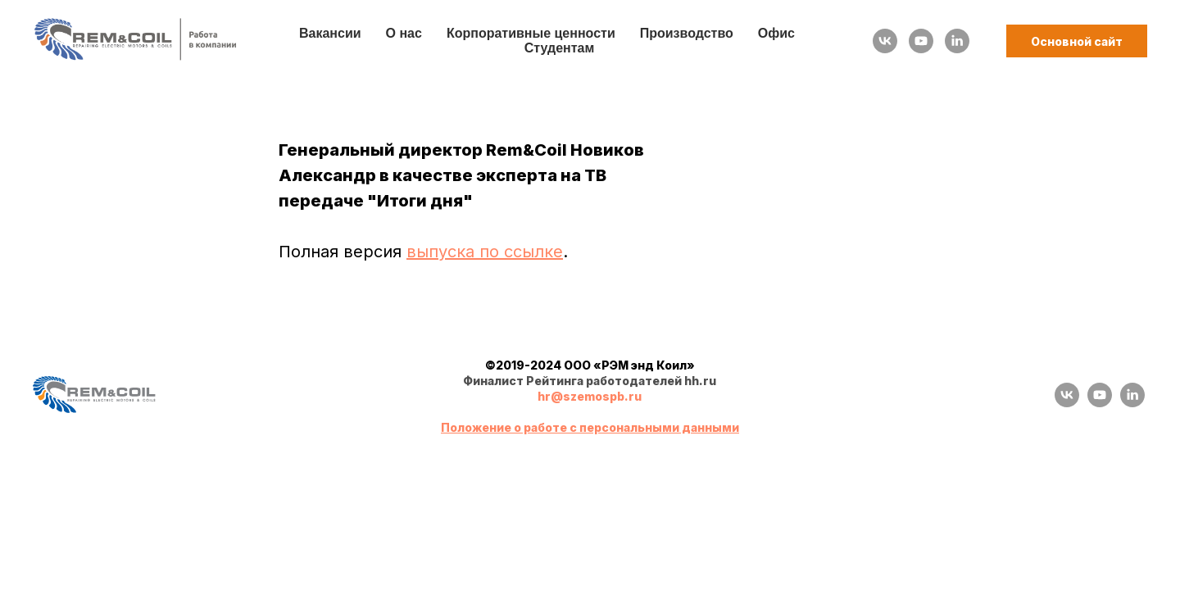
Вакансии (330, 33)
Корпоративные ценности (531, 33)
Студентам (559, 48)
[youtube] (921, 41)
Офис (776, 33)
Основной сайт (1077, 41)
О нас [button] (404, 33)
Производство (686, 33)
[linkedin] (957, 41)
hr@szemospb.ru (590, 396)
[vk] (885, 41)
